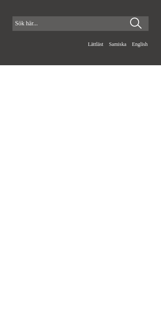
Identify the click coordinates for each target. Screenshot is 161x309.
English (140, 44)
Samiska (118, 44)
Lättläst (96, 44)
